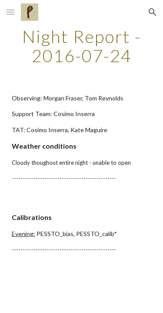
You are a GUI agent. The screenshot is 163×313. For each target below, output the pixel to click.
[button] (10, 12)
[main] (81, 46)
